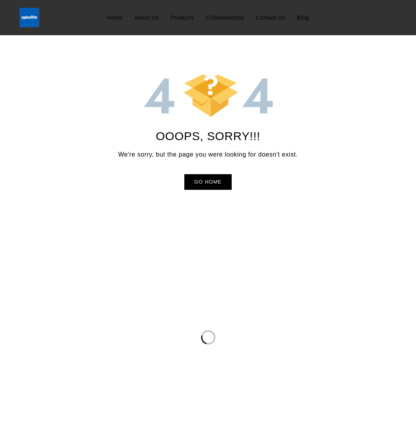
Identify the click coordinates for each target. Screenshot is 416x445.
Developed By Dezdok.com (358, 432)
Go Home (208, 182)
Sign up (334, 321)
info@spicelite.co (44, 344)
